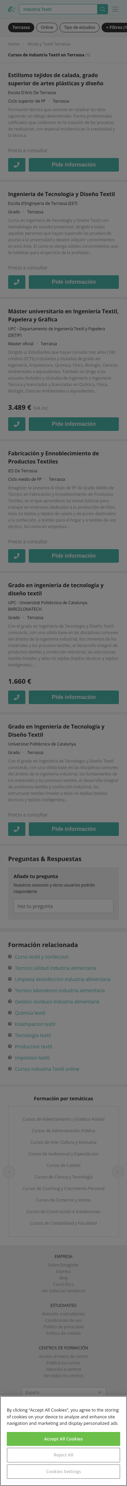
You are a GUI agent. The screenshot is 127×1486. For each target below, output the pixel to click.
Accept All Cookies (63, 1439)
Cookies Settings (63, 1471)
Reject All (63, 1455)
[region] (63, 1441)
